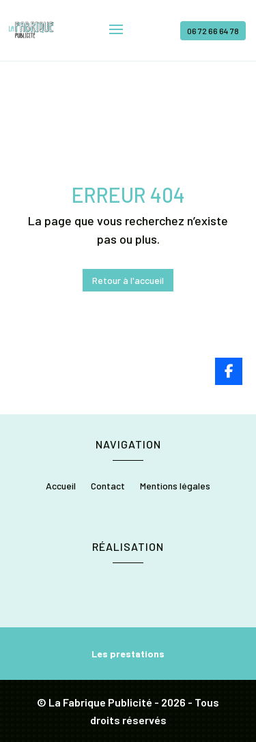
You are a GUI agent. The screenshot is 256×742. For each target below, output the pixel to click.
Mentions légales (175, 486)
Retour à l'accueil (128, 280)
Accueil (61, 486)
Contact (108, 486)
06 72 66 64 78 (213, 30)
